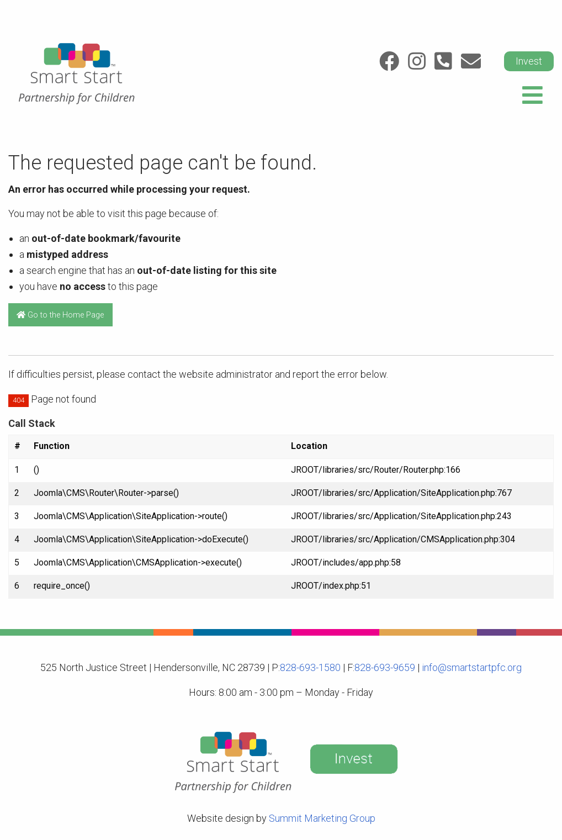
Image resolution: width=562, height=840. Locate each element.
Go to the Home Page (60, 315)
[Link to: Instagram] (417, 61)
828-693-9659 (384, 667)
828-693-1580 (310, 667)
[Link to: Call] (443, 61)
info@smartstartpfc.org (471, 667)
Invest (529, 61)
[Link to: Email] (471, 61)
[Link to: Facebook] (389, 61)
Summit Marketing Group (322, 818)
